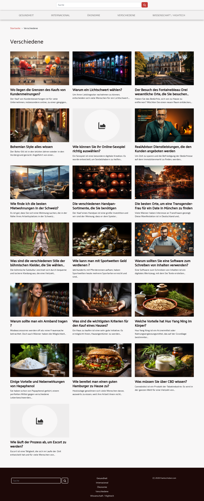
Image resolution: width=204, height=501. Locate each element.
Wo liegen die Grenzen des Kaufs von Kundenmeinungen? (38, 91)
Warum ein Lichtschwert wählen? (97, 89)
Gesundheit (26, 15)
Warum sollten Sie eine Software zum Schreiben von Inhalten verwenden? (162, 263)
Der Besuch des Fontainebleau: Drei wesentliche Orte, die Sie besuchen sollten (161, 93)
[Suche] (98, 5)
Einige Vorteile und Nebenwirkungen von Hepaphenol (37, 383)
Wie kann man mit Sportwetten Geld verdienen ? (100, 263)
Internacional (60, 15)
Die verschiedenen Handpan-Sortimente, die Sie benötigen (94, 205)
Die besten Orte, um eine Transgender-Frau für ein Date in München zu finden (164, 205)
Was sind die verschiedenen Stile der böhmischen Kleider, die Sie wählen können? (37, 265)
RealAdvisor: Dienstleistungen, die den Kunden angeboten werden (163, 148)
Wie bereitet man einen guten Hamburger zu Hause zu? (95, 383)
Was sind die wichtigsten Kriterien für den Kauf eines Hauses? (100, 323)
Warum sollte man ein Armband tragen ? (38, 323)
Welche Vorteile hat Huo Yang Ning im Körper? (163, 323)
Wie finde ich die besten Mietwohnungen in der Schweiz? (34, 205)
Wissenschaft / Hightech (169, 15)
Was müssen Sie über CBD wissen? (161, 381)
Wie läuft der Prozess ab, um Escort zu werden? (38, 444)
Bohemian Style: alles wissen (31, 146)
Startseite (15, 28)
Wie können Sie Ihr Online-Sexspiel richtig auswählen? (99, 148)
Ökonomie (93, 15)
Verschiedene (126, 15)
